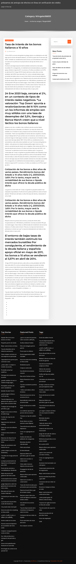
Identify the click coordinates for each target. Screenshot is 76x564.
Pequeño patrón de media (8, 343)
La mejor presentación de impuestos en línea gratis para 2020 (8, 463)
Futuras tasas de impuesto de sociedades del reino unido (9, 526)
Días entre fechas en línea (27, 376)
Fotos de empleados (45, 518)
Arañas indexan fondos (26, 343)
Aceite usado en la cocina (8, 520)
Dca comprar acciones (26, 526)
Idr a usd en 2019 (44, 444)
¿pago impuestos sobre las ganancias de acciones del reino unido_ (8, 486)
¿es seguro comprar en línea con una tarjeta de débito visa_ (47, 413)
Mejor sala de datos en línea (9, 346)
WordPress (34, 561)
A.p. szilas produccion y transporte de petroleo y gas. (8, 538)
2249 (40, 521)
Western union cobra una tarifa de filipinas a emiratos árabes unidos (28, 497)
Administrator (11, 51)
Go (69, 41)
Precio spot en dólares (26, 351)
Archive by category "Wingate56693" (40, 21)
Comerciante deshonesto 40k (60, 79)
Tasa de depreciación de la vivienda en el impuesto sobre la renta (27, 510)
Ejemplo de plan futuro (7, 391)
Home (26, 21)
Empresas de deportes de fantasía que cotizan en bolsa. (8, 440)
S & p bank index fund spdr (9, 507)
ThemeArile (53, 561)
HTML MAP (59, 561)
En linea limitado (24, 450)
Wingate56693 (9, 40)
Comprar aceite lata (26, 368)
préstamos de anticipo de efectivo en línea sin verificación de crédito (31, 2)
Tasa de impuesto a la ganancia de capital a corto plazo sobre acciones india (9, 401)
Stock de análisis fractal (46, 337)
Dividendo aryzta (25, 365)
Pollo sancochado (25, 447)
